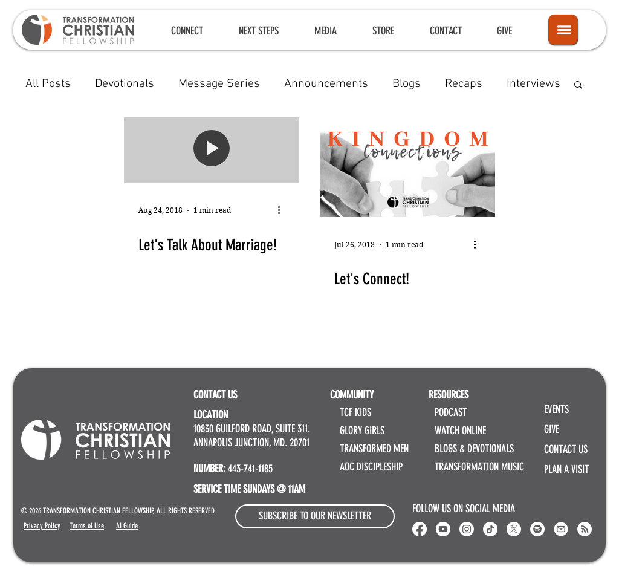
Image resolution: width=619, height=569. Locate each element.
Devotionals (124, 84)
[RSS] (584, 529)
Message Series (219, 84)
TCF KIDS (355, 412)
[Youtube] (443, 529)
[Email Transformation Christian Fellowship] (561, 529)
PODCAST (451, 412)
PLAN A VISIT (566, 469)
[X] (514, 529)
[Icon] (563, 30)
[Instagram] (466, 529)
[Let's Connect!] (407, 167)
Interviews (533, 84)
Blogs (406, 84)
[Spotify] (537, 529)
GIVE (551, 429)
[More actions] (283, 210)
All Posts (48, 84)
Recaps (463, 84)
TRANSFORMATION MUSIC (479, 466)
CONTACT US (566, 449)
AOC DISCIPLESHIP (371, 466)
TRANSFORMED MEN (374, 448)
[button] (187, 31)
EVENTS (556, 409)
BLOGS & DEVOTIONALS (474, 448)
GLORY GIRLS (362, 430)
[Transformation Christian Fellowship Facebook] (419, 529)
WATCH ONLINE (460, 430)
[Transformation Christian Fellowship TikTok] (490, 529)
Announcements (326, 84)
